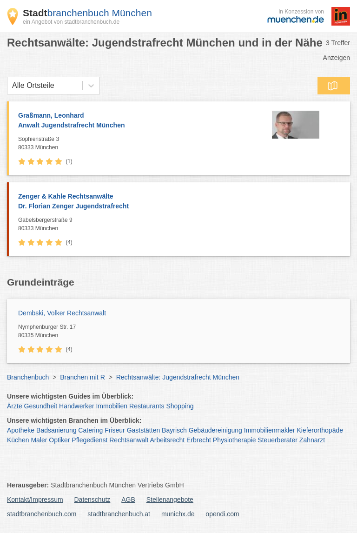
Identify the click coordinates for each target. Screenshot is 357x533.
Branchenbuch (28, 377)
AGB (128, 499)
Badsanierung (56, 430)
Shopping (179, 406)
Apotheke (20, 430)
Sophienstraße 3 (132, 144)
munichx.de (178, 514)
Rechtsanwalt (128, 440)
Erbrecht (198, 440)
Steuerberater (278, 440)
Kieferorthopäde (320, 430)
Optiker (59, 440)
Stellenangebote (169, 499)
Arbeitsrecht (167, 440)
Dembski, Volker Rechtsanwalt (62, 313)
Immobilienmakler (269, 430)
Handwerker (76, 406)
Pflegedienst (89, 440)
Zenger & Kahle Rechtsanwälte (179, 202)
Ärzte (14, 406)
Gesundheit (41, 406)
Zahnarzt (312, 440)
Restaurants (146, 406)
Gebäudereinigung (215, 430)
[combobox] (12, 85)
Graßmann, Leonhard (132, 121)
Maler (39, 440)
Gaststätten (143, 430)
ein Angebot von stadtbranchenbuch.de (71, 22)
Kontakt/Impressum (35, 499)
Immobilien (111, 406)
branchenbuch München (87, 12)
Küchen (18, 440)
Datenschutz (92, 499)
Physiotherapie (234, 440)
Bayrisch (174, 430)
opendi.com (222, 514)
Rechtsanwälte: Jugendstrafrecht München (177, 377)
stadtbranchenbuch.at (118, 514)
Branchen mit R (82, 377)
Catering (90, 430)
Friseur (115, 430)
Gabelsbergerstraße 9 (181, 225)
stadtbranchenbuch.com (41, 514)
